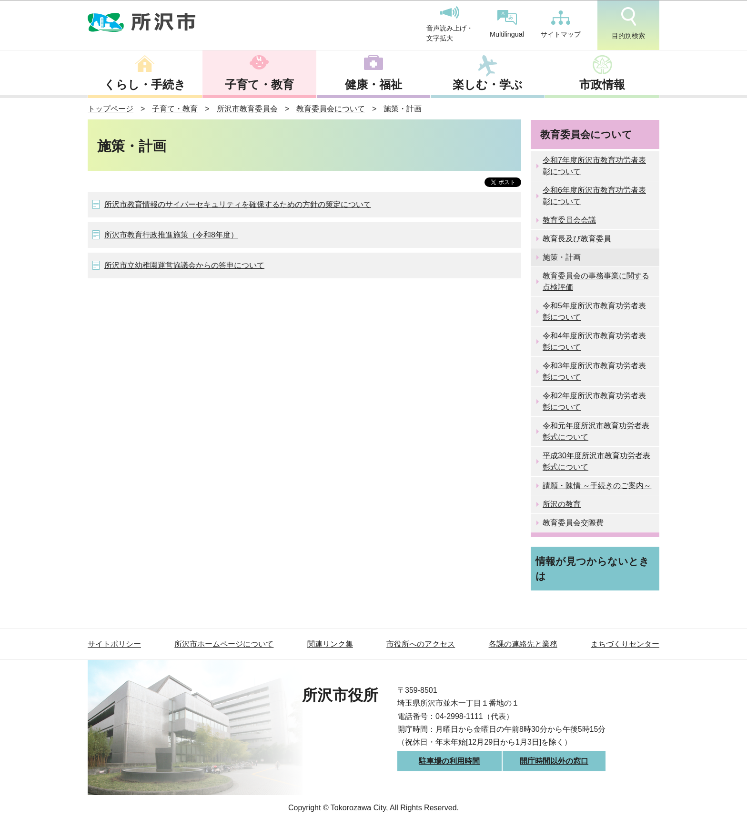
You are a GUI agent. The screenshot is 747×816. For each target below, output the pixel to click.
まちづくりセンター (625, 644)
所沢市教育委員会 (247, 109)
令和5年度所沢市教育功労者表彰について (594, 311)
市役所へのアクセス (420, 644)
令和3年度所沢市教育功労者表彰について (594, 371)
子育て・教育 (259, 84)
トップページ (110, 109)
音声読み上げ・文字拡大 (449, 24)
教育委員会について (330, 109)
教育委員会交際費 (573, 523)
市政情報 (602, 84)
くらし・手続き (145, 84)
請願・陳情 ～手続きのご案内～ (597, 486)
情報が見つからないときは (592, 568)
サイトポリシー (114, 644)
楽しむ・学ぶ (488, 84)
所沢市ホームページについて (223, 644)
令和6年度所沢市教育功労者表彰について (594, 196)
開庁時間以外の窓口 (554, 761)
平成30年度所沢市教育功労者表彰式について (596, 461)
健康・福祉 (373, 84)
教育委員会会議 (569, 220)
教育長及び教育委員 (577, 239)
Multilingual (507, 24)
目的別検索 (628, 23)
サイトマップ (561, 24)
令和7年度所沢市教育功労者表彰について (594, 166)
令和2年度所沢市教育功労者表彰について (594, 401)
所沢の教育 (562, 504)
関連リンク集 (330, 644)
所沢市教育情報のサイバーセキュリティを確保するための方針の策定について (237, 204)
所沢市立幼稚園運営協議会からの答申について (184, 265)
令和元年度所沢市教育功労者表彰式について (596, 431)
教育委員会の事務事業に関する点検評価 (596, 281)
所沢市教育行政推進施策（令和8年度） (171, 235)
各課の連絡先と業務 (523, 644)
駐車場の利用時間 (449, 761)
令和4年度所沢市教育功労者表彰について (594, 341)
